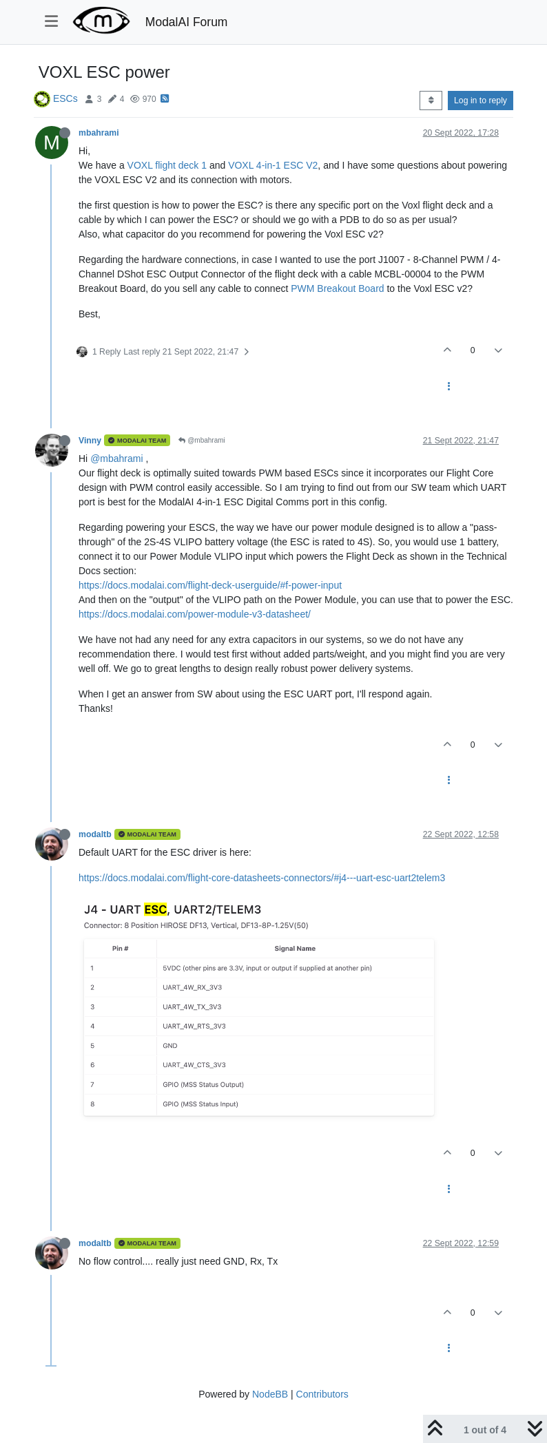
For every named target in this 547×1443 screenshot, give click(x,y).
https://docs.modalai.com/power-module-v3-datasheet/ (195, 614)
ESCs (65, 98)
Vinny (90, 440)
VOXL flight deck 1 (167, 165)
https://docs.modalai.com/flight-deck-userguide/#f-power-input (210, 585)
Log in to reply (480, 100)
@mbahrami (201, 440)
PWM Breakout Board (337, 288)
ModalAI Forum (186, 22)
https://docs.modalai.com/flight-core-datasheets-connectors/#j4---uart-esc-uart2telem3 (262, 877)
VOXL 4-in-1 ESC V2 (273, 165)
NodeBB (270, 1394)
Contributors (322, 1394)
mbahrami (99, 133)
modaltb (95, 834)
